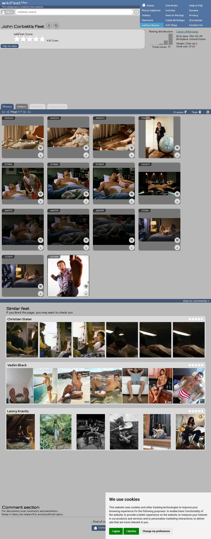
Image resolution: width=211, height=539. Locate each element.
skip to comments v (196, 300)
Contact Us (196, 25)
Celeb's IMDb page (187, 31)
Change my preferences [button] (156, 531)
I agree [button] (116, 531)
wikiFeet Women (150, 25)
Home (150, 5)
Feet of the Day (174, 15)
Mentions (147, 20)
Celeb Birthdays (175, 20)
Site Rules (171, 5)
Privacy (193, 15)
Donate (193, 10)
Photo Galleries (151, 10)
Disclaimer (195, 20)
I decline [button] (131, 531)
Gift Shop (171, 25)
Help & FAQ (196, 5)
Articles (170, 10)
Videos (146, 15)
